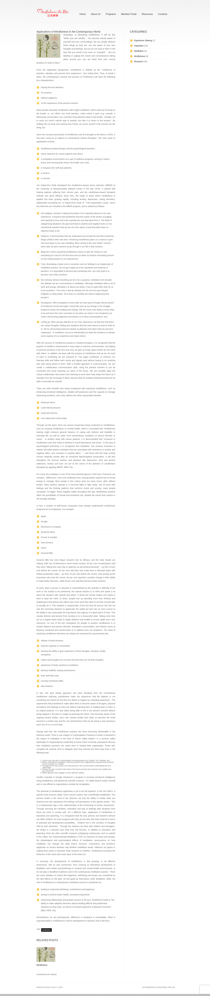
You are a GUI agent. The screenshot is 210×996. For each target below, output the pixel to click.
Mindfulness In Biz (46, 987)
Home (82, 13)
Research (138, 61)
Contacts (163, 13)
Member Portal (129, 13)
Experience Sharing (143, 40)
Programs (110, 13)
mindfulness (46, 930)
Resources (147, 13)
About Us (96, 13)
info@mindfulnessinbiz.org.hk (158, 987)
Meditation (139, 51)
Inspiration (139, 46)
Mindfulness (41, 965)
